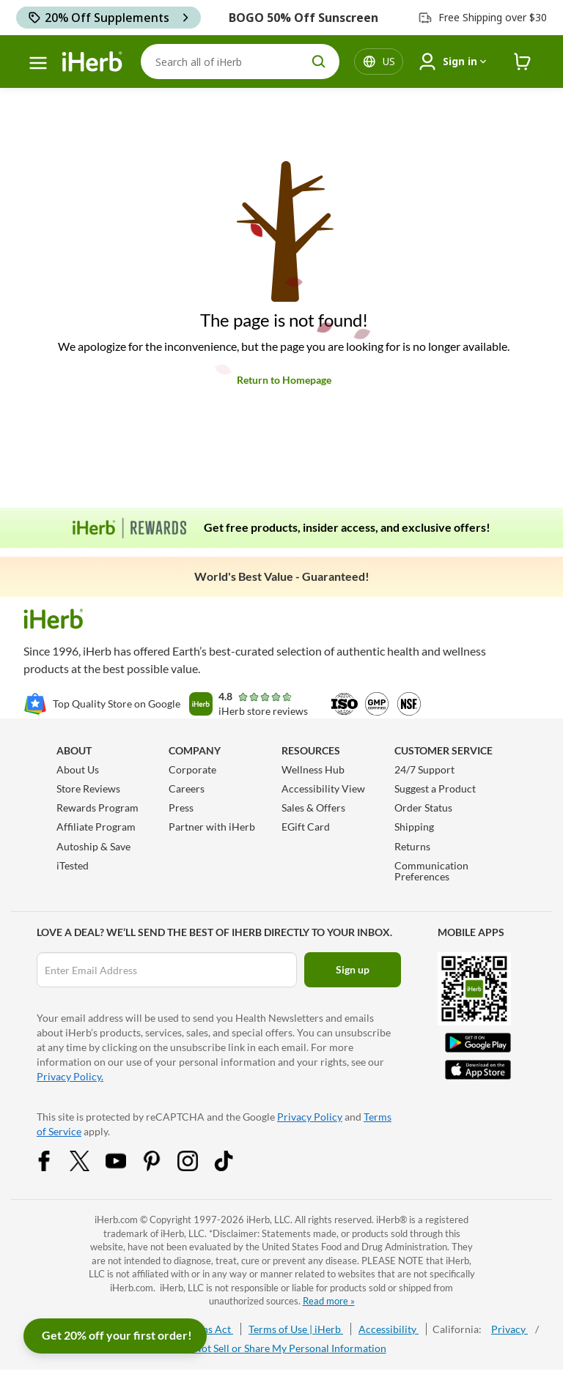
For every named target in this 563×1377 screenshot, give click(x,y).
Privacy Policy (309, 1116)
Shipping (414, 826)
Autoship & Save (93, 846)
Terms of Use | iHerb (296, 1329)
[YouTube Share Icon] (125, 1167)
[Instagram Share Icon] (197, 1167)
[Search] (240, 61)
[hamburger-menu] (38, 63)
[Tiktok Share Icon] (233, 1167)
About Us (77, 769)
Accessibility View (323, 788)
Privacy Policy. (70, 1076)
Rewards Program (97, 807)
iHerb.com (116, 1219)
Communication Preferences (431, 871)
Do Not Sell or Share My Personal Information (281, 1348)
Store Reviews (88, 788)
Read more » (329, 1301)
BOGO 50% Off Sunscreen (303, 18)
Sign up (352, 969)
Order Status (423, 807)
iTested (72, 865)
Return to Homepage (284, 380)
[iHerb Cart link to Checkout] (522, 61)
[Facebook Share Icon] (53, 1167)
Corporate (192, 769)
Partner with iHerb (212, 826)
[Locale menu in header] (389, 61)
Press (181, 807)
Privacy (509, 1329)
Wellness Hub (313, 769)
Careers (187, 788)
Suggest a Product (435, 788)
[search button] (319, 61)
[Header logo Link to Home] (92, 62)
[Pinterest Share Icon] (161, 1167)
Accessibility (388, 1329)
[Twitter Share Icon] (89, 1167)
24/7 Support (424, 769)
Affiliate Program (96, 826)
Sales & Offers (313, 807)
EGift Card (306, 826)
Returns (412, 846)
